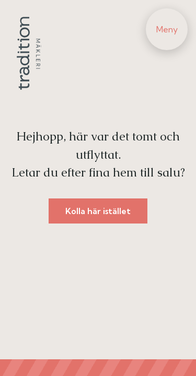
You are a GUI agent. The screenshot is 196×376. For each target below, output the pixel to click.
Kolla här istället (98, 211)
